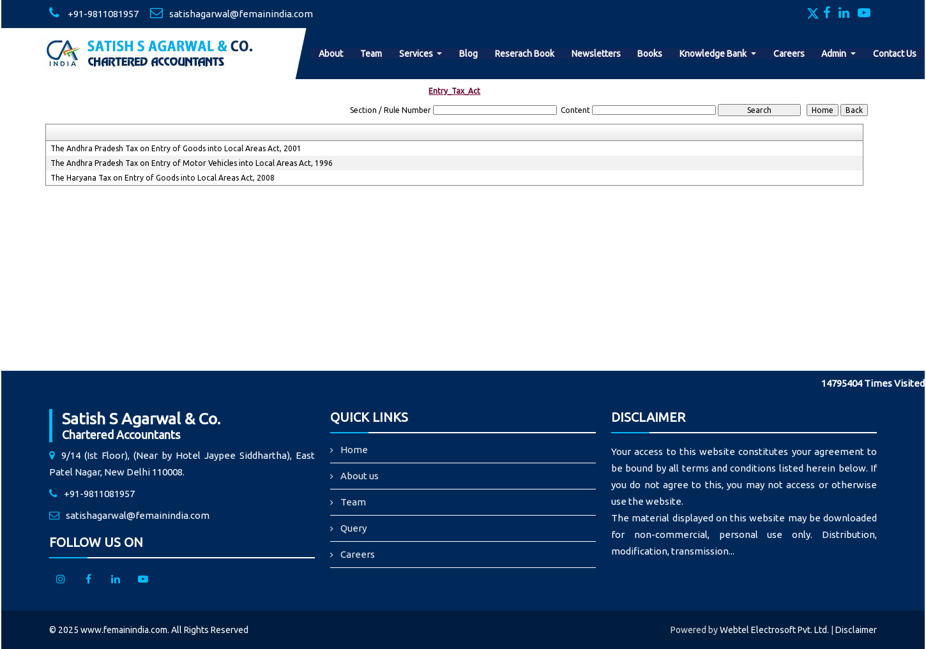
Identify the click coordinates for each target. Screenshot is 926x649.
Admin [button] (834, 53)
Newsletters (596, 53)
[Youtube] (867, 14)
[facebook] (88, 580)
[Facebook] (830, 14)
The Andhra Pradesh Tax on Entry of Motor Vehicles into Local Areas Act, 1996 (191, 163)
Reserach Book (524, 53)
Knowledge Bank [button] (713, 53)
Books (649, 53)
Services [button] (417, 53)
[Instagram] (60, 580)
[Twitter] (814, 14)
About (331, 53)
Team (371, 53)
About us (359, 475)
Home (354, 449)
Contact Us (894, 53)
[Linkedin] (847, 14)
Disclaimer (856, 630)
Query (353, 528)
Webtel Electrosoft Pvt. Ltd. (774, 630)
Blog (468, 53)
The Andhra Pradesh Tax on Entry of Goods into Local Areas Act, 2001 (175, 148)
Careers (789, 53)
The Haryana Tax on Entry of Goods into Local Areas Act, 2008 (162, 178)
